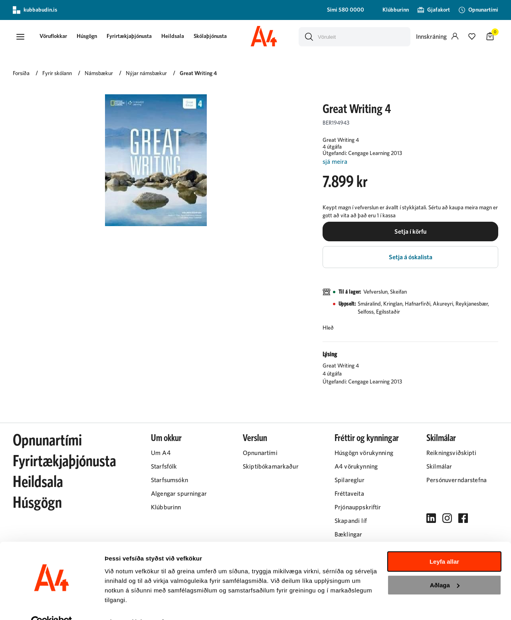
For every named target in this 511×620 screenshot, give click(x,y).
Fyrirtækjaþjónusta (132, 37)
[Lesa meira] (410, 163)
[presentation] (57, 37)
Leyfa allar (444, 544)
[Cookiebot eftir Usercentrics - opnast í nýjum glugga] (52, 604)
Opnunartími (47, 444)
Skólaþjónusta (213, 37)
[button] (21, 37)
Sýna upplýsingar (130, 604)
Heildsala (176, 37)
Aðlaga (445, 567)
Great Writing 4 (198, 75)
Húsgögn (90, 37)
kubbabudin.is (35, 10)
